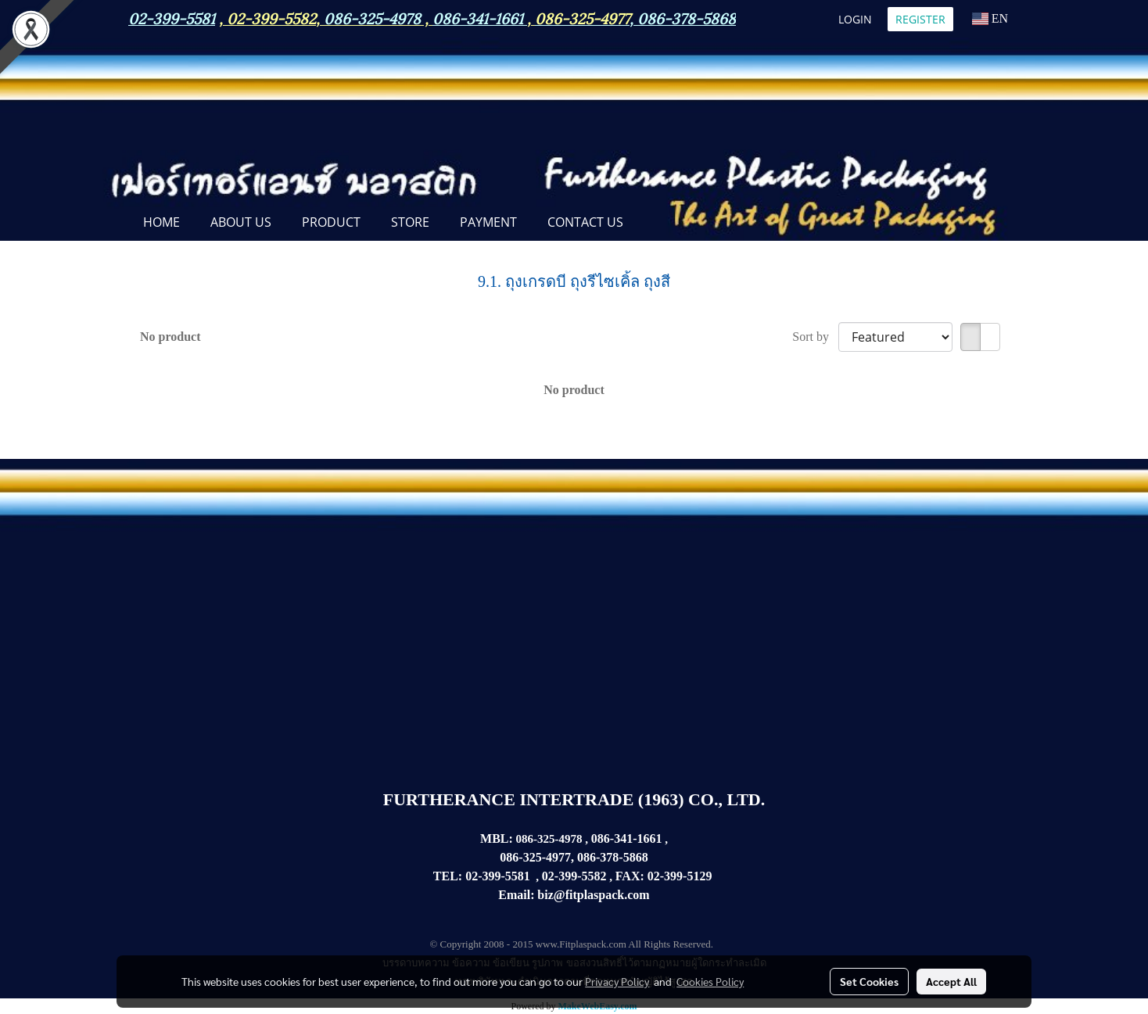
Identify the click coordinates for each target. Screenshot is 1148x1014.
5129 (699, 876)
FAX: (629, 876)
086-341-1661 (626, 838)
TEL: (447, 876)
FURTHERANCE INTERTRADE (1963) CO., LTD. (574, 799)
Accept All (951, 981)
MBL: (496, 838)
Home (161, 222)
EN (989, 18)
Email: (516, 894)
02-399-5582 (271, 17)
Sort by (815, 336)
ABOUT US (240, 222)
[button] (652, 223)
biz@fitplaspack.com (593, 894)
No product (170, 336)
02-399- (667, 876)
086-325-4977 (582, 17)
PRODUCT (331, 222)
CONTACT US (585, 222)
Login (855, 19)
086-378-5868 (686, 17)
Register (920, 19)
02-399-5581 (497, 876)
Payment (488, 222)
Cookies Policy (710, 981)
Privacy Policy (617, 981)
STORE (410, 222)
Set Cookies (869, 981)
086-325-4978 (372, 17)
